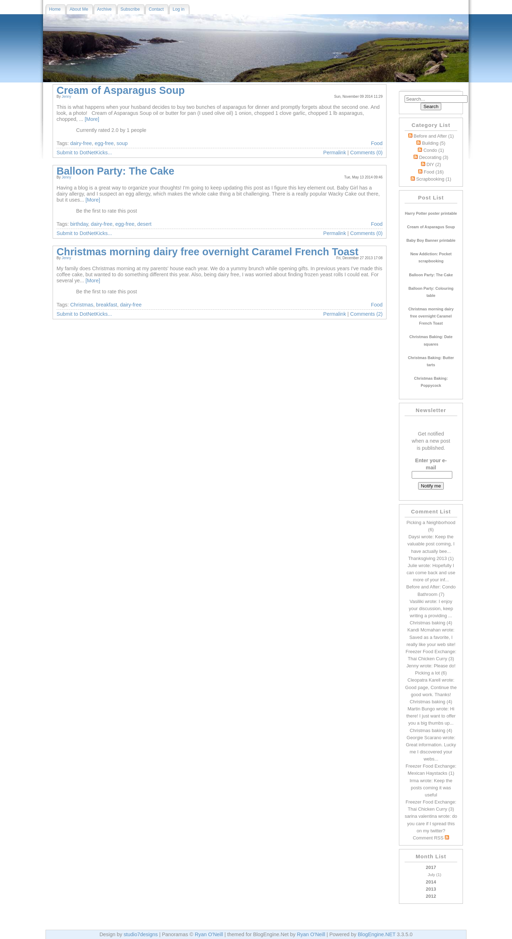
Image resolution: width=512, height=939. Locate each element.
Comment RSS (431, 838)
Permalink (334, 152)
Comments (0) (366, 152)
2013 (431, 889)
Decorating (433, 157)
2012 (431, 896)
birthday (79, 224)
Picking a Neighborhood (430, 522)
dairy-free (81, 143)
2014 (431, 882)
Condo (433, 150)
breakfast (106, 305)
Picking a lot (427, 673)
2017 (431, 871)
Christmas (81, 305)
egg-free (104, 143)
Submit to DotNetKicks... (84, 152)
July (431, 874)
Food (434, 172)
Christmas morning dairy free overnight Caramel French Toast (207, 251)
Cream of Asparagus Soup (121, 90)
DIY (433, 164)
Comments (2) (366, 314)
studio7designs (141, 934)
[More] (92, 119)
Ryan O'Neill (209, 934)
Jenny (66, 96)
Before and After (434, 136)
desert (144, 224)
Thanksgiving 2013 (427, 558)
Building (434, 143)
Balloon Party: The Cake (115, 171)
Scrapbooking (433, 179)
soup (122, 143)
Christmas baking (427, 622)
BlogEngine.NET (376, 934)
